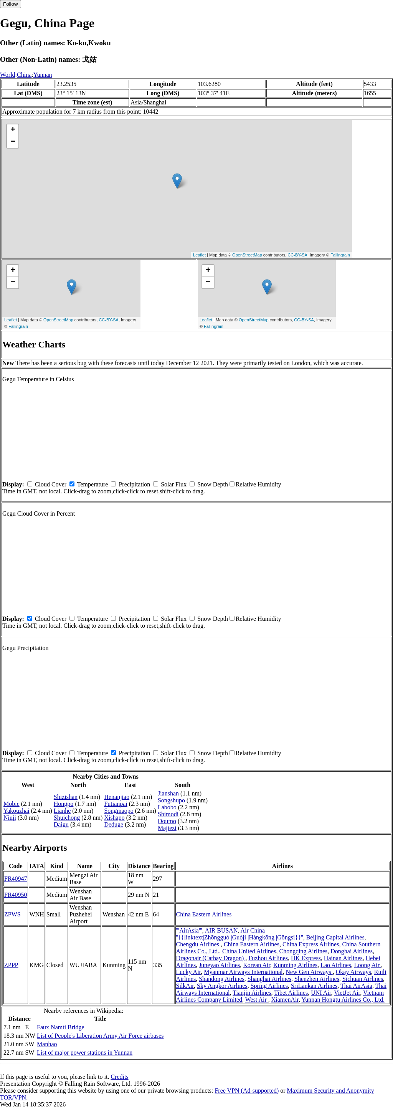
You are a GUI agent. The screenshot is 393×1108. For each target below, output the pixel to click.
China (24, 74)
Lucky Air (188, 972)
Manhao (47, 1044)
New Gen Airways (309, 972)
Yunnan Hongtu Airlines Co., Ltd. (343, 999)
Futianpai (115, 803)
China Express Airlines (310, 944)
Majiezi (167, 828)
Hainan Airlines (343, 958)
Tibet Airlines (291, 992)
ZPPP (11, 965)
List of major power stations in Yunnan (84, 1052)
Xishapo (114, 817)
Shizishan (66, 797)
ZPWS (12, 914)
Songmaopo (118, 810)
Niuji (9, 817)
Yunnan (42, 74)
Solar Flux (174, 484)
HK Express (306, 958)
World (7, 74)
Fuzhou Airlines (268, 958)
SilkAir (185, 985)
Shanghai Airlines (269, 979)
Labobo (167, 807)
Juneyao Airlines (219, 965)
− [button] (12, 142)
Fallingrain (340, 255)
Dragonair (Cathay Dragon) (211, 958)
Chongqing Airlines (303, 951)
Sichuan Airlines (362, 979)
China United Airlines (249, 951)
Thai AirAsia (356, 985)
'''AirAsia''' (189, 930)
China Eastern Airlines (204, 914)
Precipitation (134, 484)
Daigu (61, 824)
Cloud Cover (50, 484)
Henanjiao (116, 797)
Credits (119, 1076)
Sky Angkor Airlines (222, 985)
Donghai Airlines (351, 951)
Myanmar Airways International (243, 972)
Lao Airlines (335, 965)
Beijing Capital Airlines (335, 937)
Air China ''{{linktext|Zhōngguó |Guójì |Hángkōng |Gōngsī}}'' (239, 934)
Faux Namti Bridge (60, 1027)
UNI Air (321, 992)
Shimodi (168, 814)
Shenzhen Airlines (316, 979)
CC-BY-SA (297, 255)
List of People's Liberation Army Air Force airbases (100, 1035)
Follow (10, 4)
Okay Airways (353, 972)
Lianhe (62, 810)
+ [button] (12, 130)
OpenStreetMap (247, 255)
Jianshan (168, 793)
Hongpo (64, 803)
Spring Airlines (269, 985)
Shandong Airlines (221, 979)
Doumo (167, 821)
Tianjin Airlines (252, 992)
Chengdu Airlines (198, 944)
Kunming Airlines (295, 965)
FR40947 (15, 878)
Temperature (92, 484)
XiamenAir (285, 999)
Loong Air (367, 965)
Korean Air (256, 965)
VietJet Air (347, 992)
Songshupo (171, 800)
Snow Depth (212, 484)
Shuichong (67, 817)
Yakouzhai (16, 810)
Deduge (113, 824)
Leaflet (199, 255)
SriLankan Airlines (314, 985)
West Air (256, 999)
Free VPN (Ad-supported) (247, 1090)
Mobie (11, 803)
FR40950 (15, 894)
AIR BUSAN (221, 930)
